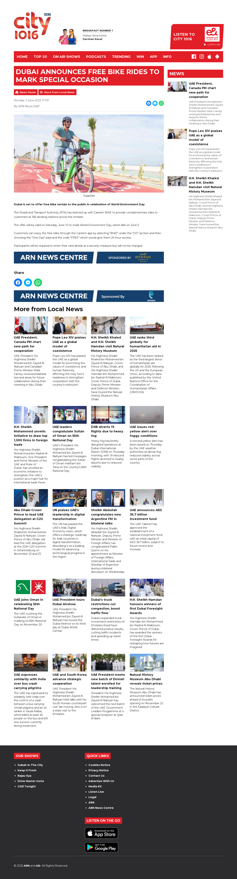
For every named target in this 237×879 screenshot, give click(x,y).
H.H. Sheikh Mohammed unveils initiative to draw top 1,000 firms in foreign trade (31, 426)
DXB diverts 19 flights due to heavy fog (108, 422)
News (176, 73)
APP (153, 57)
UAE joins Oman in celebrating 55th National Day (31, 594)
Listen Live (96, 791)
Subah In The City (30, 765)
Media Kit (95, 786)
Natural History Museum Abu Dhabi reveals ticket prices (147, 670)
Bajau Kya (24, 775)
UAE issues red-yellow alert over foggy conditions (147, 422)
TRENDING (121, 57)
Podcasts (96, 57)
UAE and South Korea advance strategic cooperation (70, 670)
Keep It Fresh (27, 770)
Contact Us (96, 775)
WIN (140, 57)
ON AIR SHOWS (66, 57)
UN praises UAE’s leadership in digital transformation (70, 505)
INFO (167, 57)
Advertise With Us (101, 781)
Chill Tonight (27, 786)
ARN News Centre (101, 808)
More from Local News (59, 92)
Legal (92, 797)
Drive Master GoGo (31, 781)
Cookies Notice (99, 765)
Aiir (38, 865)
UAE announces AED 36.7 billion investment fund (147, 505)
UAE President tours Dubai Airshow (70, 592)
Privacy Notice (99, 770)
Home (22, 57)
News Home (28, 92)
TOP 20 (40, 57)
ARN (91, 802)
